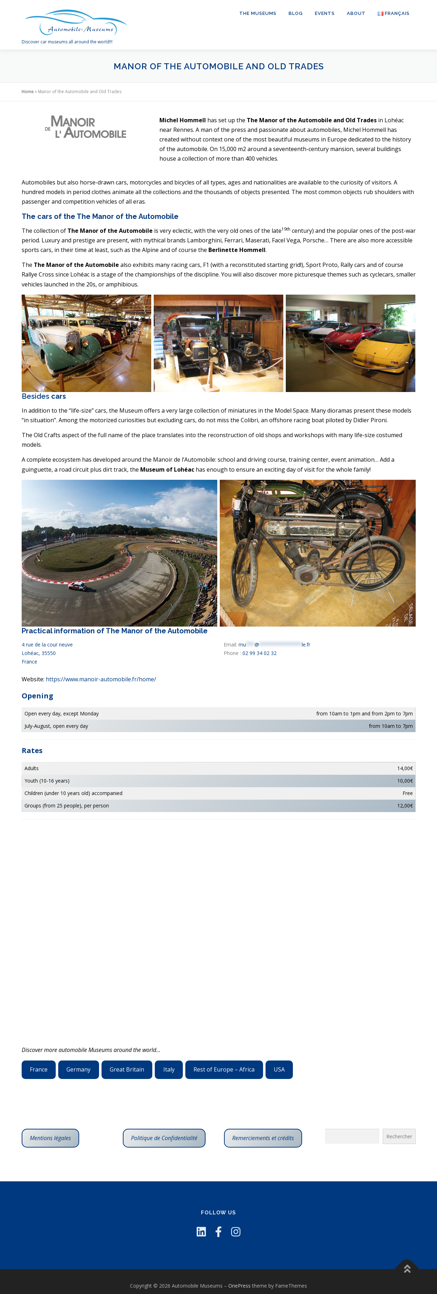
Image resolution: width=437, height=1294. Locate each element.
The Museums (258, 13)
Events (325, 13)
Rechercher (399, 1136)
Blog (296, 13)
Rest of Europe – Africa (224, 1069)
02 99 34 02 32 (259, 653)
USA (279, 1069)
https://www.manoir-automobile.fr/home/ (101, 679)
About (356, 13)
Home (28, 91)
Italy (169, 1069)
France (39, 1069)
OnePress (239, 1285)
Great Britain (127, 1069)
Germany (78, 1069)
